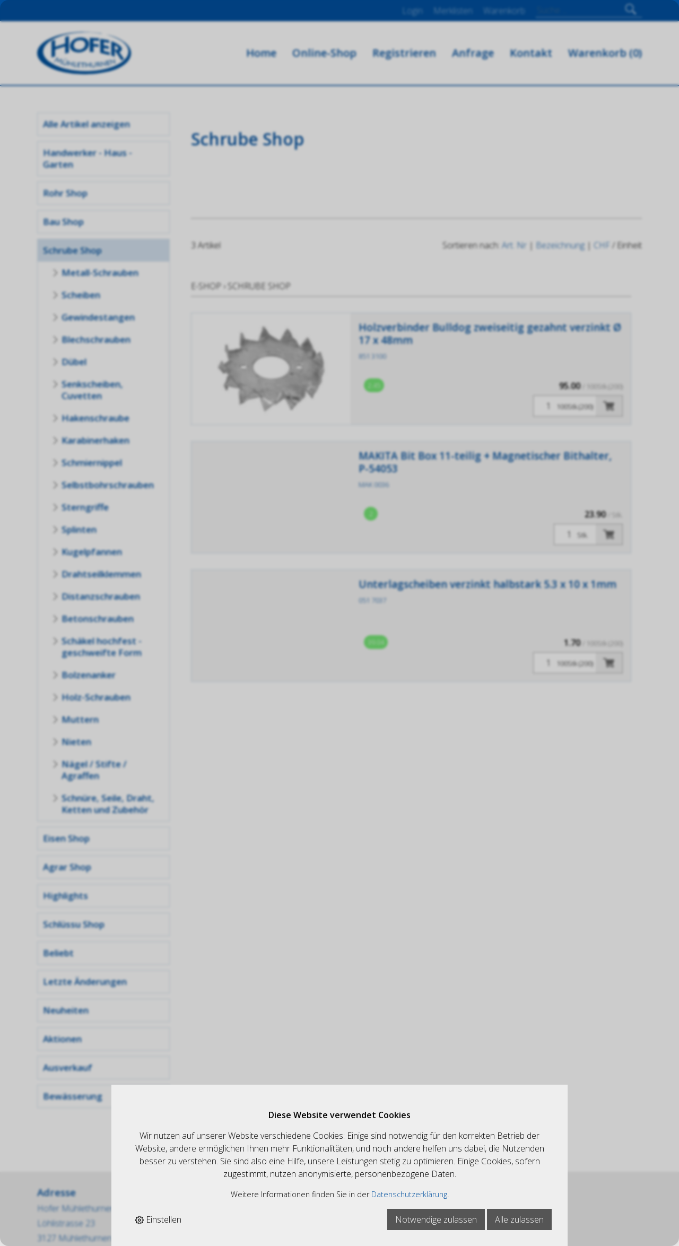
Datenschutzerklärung (409, 1194)
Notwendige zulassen (436, 1219)
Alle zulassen (519, 1219)
